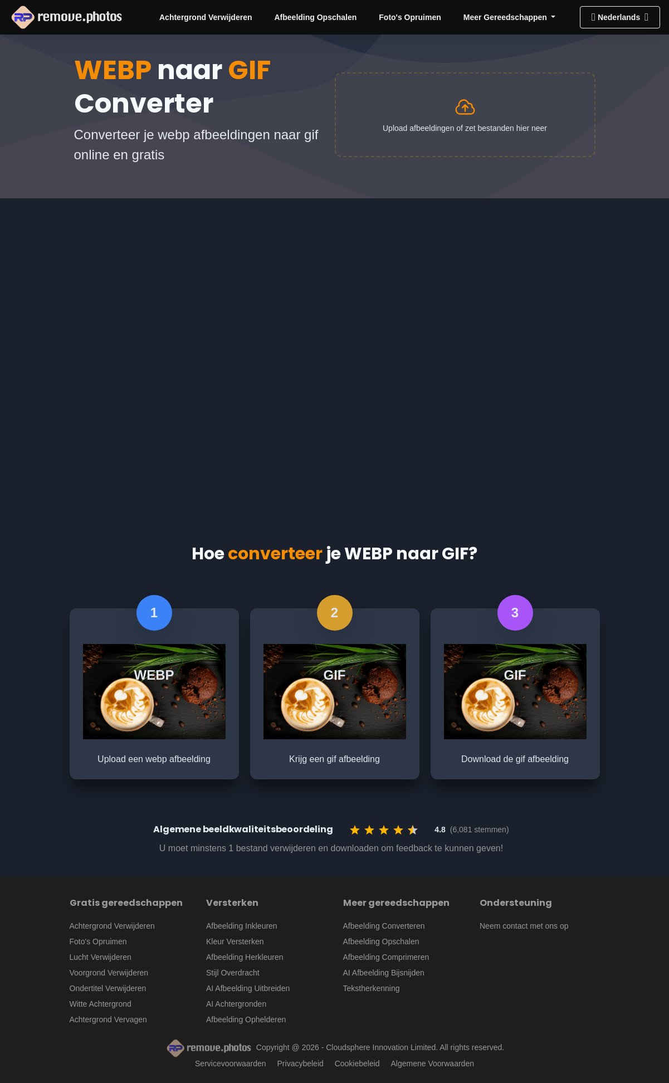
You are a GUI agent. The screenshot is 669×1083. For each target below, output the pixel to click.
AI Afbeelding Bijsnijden (383, 972)
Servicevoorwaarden (230, 1063)
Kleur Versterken (235, 941)
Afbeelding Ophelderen (246, 1019)
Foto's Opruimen (410, 17)
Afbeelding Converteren (384, 925)
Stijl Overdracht (233, 972)
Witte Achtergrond (100, 1003)
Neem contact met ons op (524, 925)
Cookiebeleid (357, 1063)
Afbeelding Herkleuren (245, 957)
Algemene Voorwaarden (432, 1063)
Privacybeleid (300, 1063)
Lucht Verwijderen (100, 957)
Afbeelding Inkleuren (241, 925)
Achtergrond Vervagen (108, 1019)
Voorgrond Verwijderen (109, 972)
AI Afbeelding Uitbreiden (248, 988)
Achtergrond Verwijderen (205, 17)
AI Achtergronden (236, 1003)
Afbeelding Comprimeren (386, 957)
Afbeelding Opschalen (315, 17)
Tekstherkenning (371, 988)
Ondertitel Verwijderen (108, 988)
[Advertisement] (334, 282)
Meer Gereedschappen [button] (506, 17)
